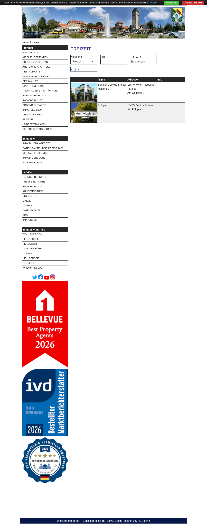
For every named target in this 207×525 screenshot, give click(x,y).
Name (101, 79)
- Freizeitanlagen (34, 124)
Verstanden (171, 2)
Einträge (35, 42)
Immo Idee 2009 (32, 109)
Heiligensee (30, 239)
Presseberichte (33, 181)
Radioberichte (32, 100)
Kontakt (28, 205)
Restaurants (31, 71)
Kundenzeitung (33, 191)
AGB (25, 215)
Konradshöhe (32, 248)
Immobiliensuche (34, 157)
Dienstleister (32, 114)
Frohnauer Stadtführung (40, 90)
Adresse (132, 79)
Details (153, 2)
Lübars (27, 253)
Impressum (29, 220)
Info (159, 79)
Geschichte (30, 52)
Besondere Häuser (35, 76)
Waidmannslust (33, 267)
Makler (27, 200)
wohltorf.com (32, 234)
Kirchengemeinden (35, 57)
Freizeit (27, 119)
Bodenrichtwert (34, 105)
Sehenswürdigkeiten (37, 129)
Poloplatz (103, 105)
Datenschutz (31, 210)
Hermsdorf (30, 243)
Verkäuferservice (35, 153)
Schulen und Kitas (35, 62)
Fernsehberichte (34, 95)
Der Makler (30, 81)
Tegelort (29, 263)
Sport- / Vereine (33, 86)
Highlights (30, 196)
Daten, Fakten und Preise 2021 (42, 148)
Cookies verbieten (193, 2)
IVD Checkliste (32, 162)
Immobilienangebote (36, 143)
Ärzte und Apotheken (37, 66)
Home (26, 42)
